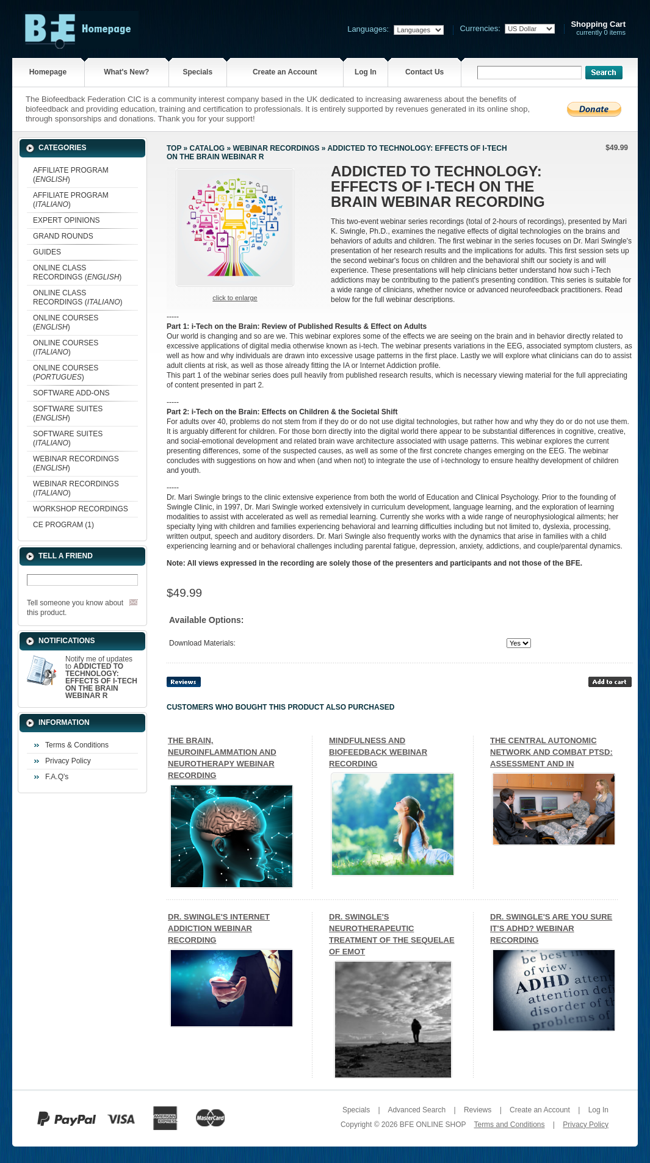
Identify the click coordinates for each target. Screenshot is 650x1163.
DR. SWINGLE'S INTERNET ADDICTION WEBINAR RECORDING (219, 928)
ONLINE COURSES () (65, 322)
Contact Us (424, 72)
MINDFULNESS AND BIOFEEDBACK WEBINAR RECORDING (378, 752)
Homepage (48, 72)
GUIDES (47, 252)
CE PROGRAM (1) (63, 524)
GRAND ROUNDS (63, 236)
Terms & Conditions (77, 745)
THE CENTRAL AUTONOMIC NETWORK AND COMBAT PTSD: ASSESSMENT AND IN (551, 752)
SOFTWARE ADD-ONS (71, 393)
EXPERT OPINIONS (66, 220)
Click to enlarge (234, 297)
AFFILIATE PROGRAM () (71, 175)
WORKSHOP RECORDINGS (80, 509)
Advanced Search (417, 1110)
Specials (197, 72)
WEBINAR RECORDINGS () (76, 463)
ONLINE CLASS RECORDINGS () (77, 272)
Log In (366, 72)
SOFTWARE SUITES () (68, 413)
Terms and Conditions (509, 1124)
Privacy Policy (68, 761)
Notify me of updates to (101, 677)
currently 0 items (598, 28)
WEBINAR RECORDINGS (276, 148)
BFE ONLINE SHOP (433, 1124)
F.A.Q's (56, 776)
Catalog (207, 148)
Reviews (477, 1110)
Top (174, 148)
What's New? (126, 72)
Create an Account (285, 72)
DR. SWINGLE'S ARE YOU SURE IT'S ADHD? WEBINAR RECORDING (551, 928)
